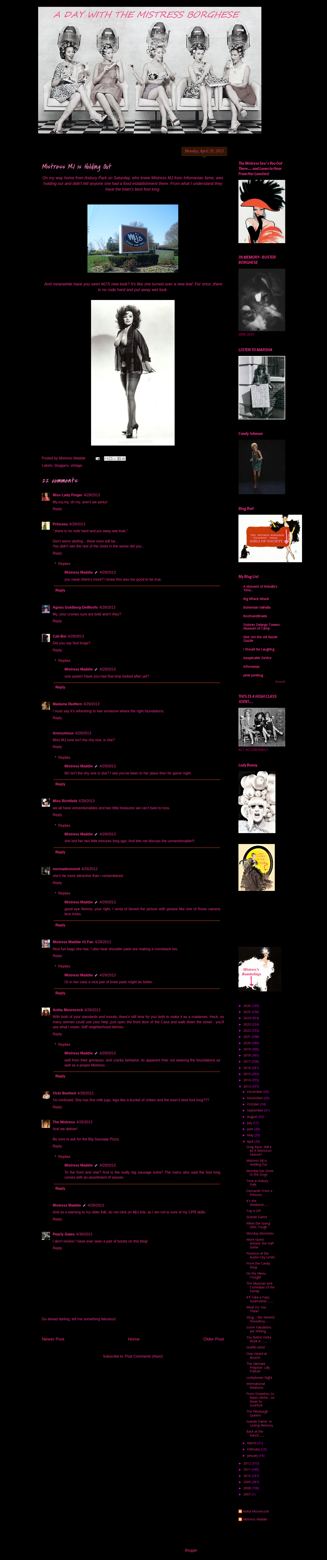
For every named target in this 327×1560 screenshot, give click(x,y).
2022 (247, 1030)
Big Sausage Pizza (103, 1139)
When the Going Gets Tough (258, 1225)
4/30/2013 (84, 1234)
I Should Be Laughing (258, 649)
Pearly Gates (64, 1234)
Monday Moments (260, 1233)
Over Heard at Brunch (256, 1355)
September (255, 1110)
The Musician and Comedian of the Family (260, 1287)
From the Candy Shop (258, 1265)
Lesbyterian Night (259, 1377)
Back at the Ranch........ (255, 1433)
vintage (76, 465)
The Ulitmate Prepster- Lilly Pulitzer (258, 1367)
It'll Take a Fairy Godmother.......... (260, 1299)
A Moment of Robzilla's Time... (260, 588)
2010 (247, 1476)
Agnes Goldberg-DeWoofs (75, 607)
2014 (247, 1080)
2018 (247, 1055)
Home (134, 1339)
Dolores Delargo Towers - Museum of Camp (262, 626)
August (252, 1116)
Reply (57, 509)
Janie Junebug (253, 675)
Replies (64, 564)
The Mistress (64, 1122)
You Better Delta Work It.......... (258, 1339)
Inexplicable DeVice (257, 658)
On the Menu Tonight (256, 1275)
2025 (247, 1012)
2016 (247, 1068)
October (253, 1104)
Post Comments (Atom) (144, 1356)
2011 (247, 1469)
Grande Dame (256, 1217)
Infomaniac (251, 666)
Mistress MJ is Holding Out (256, 1162)
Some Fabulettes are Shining (258, 1329)
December (255, 1091)
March (252, 1443)
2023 (247, 1024)
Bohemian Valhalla (256, 607)
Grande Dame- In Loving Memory (259, 1423)
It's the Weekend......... (258, 1203)
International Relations (255, 1385)
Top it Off (253, 1211)
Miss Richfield (65, 801)
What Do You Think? (256, 1309)
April (250, 1141)
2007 (247, 1494)
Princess (60, 524)
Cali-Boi (59, 636)
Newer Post (53, 1339)
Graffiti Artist (255, 1347)
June (250, 1129)
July (250, 1123)
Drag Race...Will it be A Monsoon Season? (259, 1151)
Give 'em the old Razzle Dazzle (260, 639)
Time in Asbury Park (257, 1183)
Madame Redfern (67, 704)
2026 (247, 1005)
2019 (247, 1049)
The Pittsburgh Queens (257, 1413)
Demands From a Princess (259, 1193)
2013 (247, 1086)
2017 (247, 1061)
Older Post (213, 1339)
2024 (247, 1018)
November (255, 1098)
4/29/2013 (92, 495)
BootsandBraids (255, 616)
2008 (247, 1488)
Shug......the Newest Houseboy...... (260, 1319)
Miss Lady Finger (67, 495)
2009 (247, 1482)
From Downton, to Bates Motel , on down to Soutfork (260, 1399)
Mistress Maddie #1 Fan (73, 942)
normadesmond (66, 869)
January (253, 1455)
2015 (247, 1074)
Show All (280, 681)
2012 (247, 1463)
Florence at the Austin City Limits (260, 1255)
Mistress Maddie (78, 572)
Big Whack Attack (256, 599)
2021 (247, 1036)
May (250, 1135)
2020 (247, 1043)
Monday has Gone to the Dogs (259, 1173)
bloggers (61, 465)
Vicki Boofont (64, 1093)
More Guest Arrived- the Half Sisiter (260, 1243)
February (254, 1449)
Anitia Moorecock (68, 1010)
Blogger (191, 1550)
